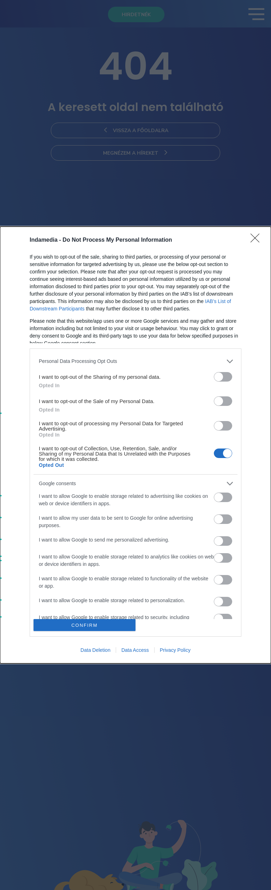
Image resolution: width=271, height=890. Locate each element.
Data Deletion (95, 650)
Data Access (135, 650)
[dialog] (135, 445)
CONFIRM (84, 625)
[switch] (223, 377)
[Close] (257, 240)
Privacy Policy (175, 650)
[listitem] (135, 361)
